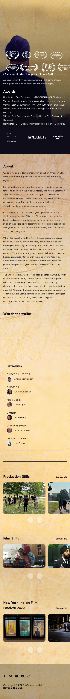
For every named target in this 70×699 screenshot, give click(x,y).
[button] (64, 6)
